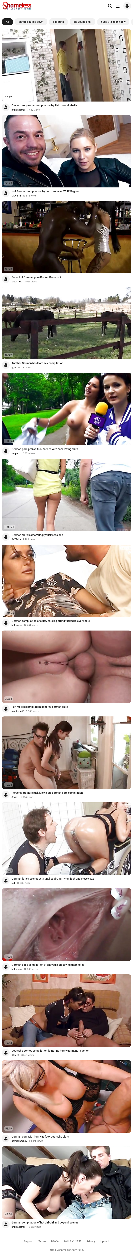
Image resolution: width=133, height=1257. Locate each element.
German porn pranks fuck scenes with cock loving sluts (45, 449)
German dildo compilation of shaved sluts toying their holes (48, 964)
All (7, 21)
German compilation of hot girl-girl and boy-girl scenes (45, 1222)
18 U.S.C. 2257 (72, 1241)
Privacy (90, 1241)
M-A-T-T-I (16, 196)
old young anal (82, 21)
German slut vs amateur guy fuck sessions (37, 535)
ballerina (58, 21)
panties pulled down (31, 21)
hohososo (17, 625)
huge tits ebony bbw (113, 21)
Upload (104, 1241)
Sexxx (15, 797)
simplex (15, 453)
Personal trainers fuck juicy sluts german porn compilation (47, 792)
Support (28, 1241)
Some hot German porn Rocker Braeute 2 (36, 277)
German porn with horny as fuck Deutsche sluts (40, 1136)
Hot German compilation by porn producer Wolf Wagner (45, 191)
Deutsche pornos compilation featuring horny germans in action (50, 1050)
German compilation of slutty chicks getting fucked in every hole (51, 620)
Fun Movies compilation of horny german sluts (40, 706)
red (13, 883)
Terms (42, 1241)
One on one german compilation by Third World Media (44, 105)
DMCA (55, 1241)
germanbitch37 (19, 1141)
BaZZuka (16, 539)
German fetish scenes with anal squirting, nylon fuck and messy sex (53, 878)
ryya (14, 367)
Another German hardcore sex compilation (37, 363)
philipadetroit (18, 110)
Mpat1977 (17, 281)
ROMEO (15, 1055)
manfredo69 (18, 711)
